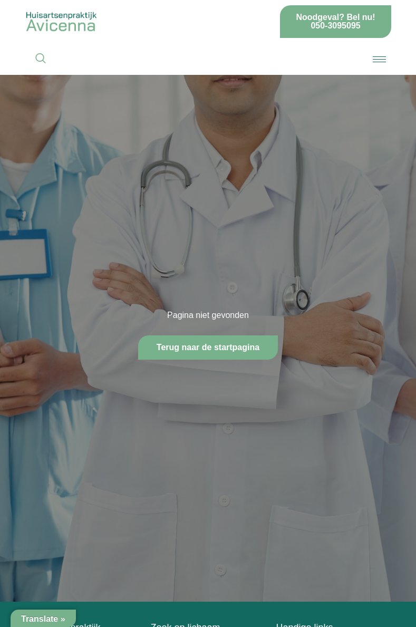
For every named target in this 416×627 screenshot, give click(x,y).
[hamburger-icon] (379, 59)
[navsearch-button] (40, 59)
